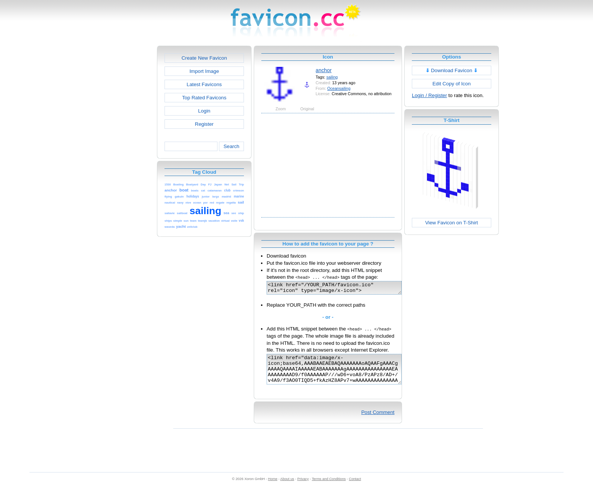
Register (204, 124)
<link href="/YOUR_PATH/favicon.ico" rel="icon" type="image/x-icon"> (342, 289)
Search (231, 146)
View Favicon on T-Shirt (451, 222)
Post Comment (377, 420)
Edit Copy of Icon (451, 83)
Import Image (204, 71)
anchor (324, 70)
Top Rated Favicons (204, 97)
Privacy (303, 487)
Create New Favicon (204, 58)
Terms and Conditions (329, 487)
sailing (332, 77)
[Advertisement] (124, 159)
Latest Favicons (204, 84)
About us (287, 487)
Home (273, 487)
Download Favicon (451, 70)
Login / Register (429, 95)
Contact (355, 487)
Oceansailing (338, 88)
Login (204, 111)
